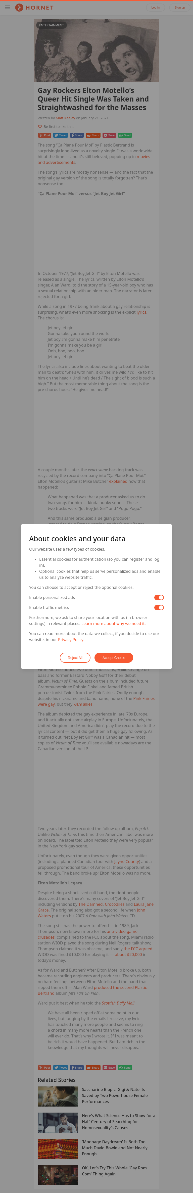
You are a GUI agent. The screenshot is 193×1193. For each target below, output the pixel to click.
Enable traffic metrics (49, 607)
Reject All (75, 658)
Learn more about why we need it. (113, 623)
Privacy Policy (70, 639)
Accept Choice (114, 658)
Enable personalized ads (52, 597)
